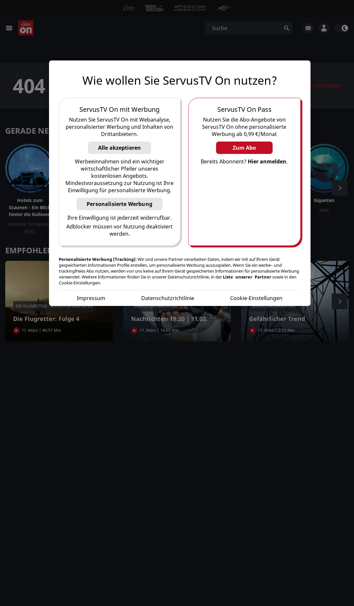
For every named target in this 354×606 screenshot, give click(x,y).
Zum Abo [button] (244, 147)
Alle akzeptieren (119, 147)
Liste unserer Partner (247, 277)
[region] (180, 183)
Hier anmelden (267, 161)
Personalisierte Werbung (119, 204)
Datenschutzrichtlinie (167, 298)
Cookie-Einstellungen (256, 298)
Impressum (91, 298)
